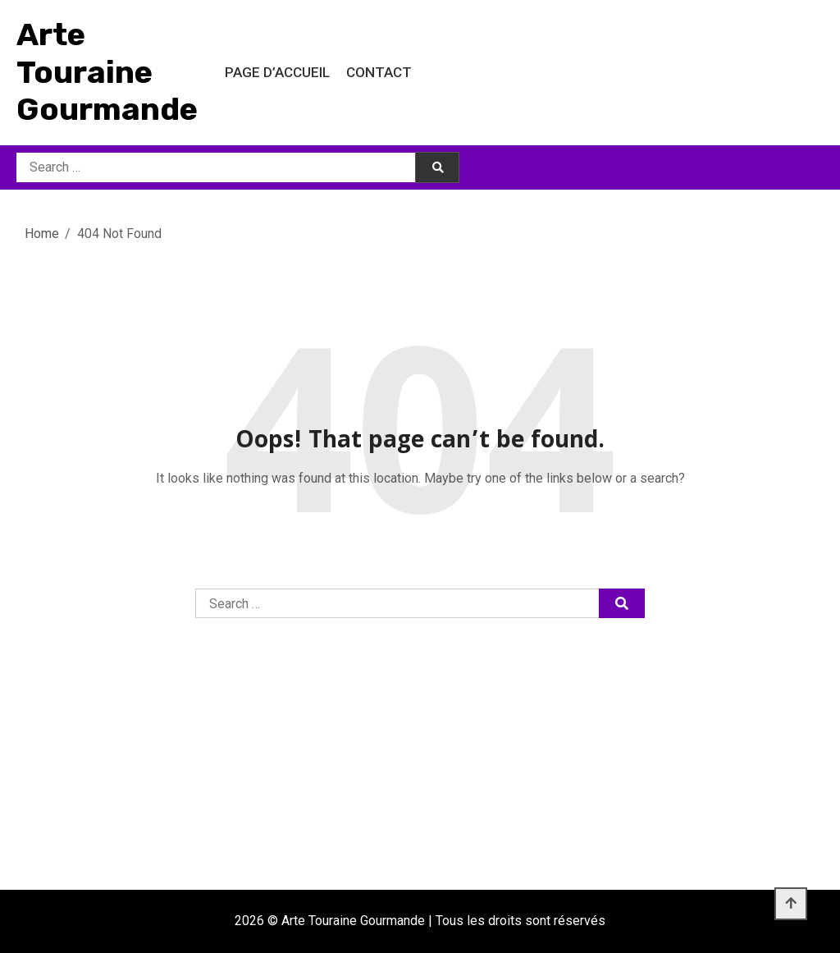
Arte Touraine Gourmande (107, 72)
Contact (379, 72)
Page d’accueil (277, 72)
